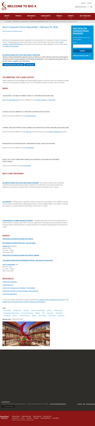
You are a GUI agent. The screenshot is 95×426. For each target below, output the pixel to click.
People (18, 16)
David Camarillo (41, 100)
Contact (89, 3)
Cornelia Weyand (31, 116)
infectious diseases (24, 315)
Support (83, 3)
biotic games (50, 313)
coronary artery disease (27, 313)
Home (6, 22)
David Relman (30, 148)
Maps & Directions (26, 416)
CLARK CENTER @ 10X (15, 44)
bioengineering (17, 310)
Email (75, 42)
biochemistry (59, 313)
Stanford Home (16, 416)
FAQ (84, 404)
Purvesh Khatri (26, 166)
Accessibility (56, 418)
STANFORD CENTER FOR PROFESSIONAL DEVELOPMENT (20, 291)
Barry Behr (52, 100)
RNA (44, 313)
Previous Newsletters (81, 55)
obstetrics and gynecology (38, 310)
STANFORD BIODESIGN (9, 294)
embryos (49, 310)
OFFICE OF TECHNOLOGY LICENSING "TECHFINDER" (18, 288)
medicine (15, 315)
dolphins (34, 315)
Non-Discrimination (46, 418)
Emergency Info (47, 416)
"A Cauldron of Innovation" (10, 46)
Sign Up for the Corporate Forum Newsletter (81, 30)
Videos (59, 17)
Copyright (29, 418)
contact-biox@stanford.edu (58, 404)
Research (31, 17)
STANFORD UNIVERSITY (9, 282)
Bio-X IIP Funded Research (10, 100)
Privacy (22, 418)
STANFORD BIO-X (7, 285)
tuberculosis (61, 315)
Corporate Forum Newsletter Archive (39, 21)
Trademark (36, 418)
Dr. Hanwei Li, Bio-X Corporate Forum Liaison (51, 300)
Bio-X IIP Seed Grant (55, 132)
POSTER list (30, 64)
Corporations (24, 21)
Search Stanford (37, 416)
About (7, 17)
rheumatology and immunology (11, 313)
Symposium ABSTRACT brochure (13, 64)
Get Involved (85, 17)
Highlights (46, 17)
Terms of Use (15, 418)
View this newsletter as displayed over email (12, 31)
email (15, 61)
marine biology (42, 315)
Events (71, 17)
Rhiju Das (28, 132)
